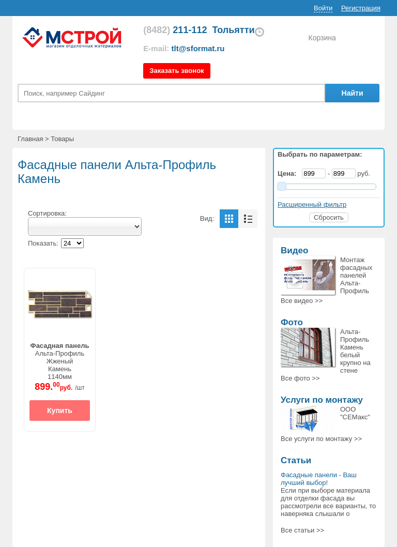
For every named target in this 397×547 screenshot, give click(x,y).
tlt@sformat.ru (198, 48)
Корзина (321, 38)
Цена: (289, 173)
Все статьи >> (302, 530)
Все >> (302, 301)
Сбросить (329, 217)
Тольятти (233, 30)
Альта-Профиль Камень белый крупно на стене (355, 351)
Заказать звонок (176, 70)
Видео (294, 250)
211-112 (175, 30)
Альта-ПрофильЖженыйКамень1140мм (59, 361)
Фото (292, 322)
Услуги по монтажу (322, 400)
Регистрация (360, 8)
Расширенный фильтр (312, 204)
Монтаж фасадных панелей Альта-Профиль (356, 275)
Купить (59, 410)
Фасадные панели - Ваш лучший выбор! (319, 479)
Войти (323, 8)
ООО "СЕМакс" (355, 413)
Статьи (296, 460)
